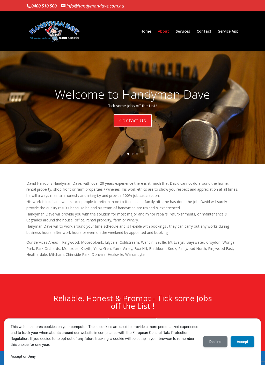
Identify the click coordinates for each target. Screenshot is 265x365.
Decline (215, 342)
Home (146, 31)
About (163, 31)
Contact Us (132, 122)
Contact (204, 31)
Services (183, 31)
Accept (242, 342)
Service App (228, 31)
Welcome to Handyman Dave (132, 96)
